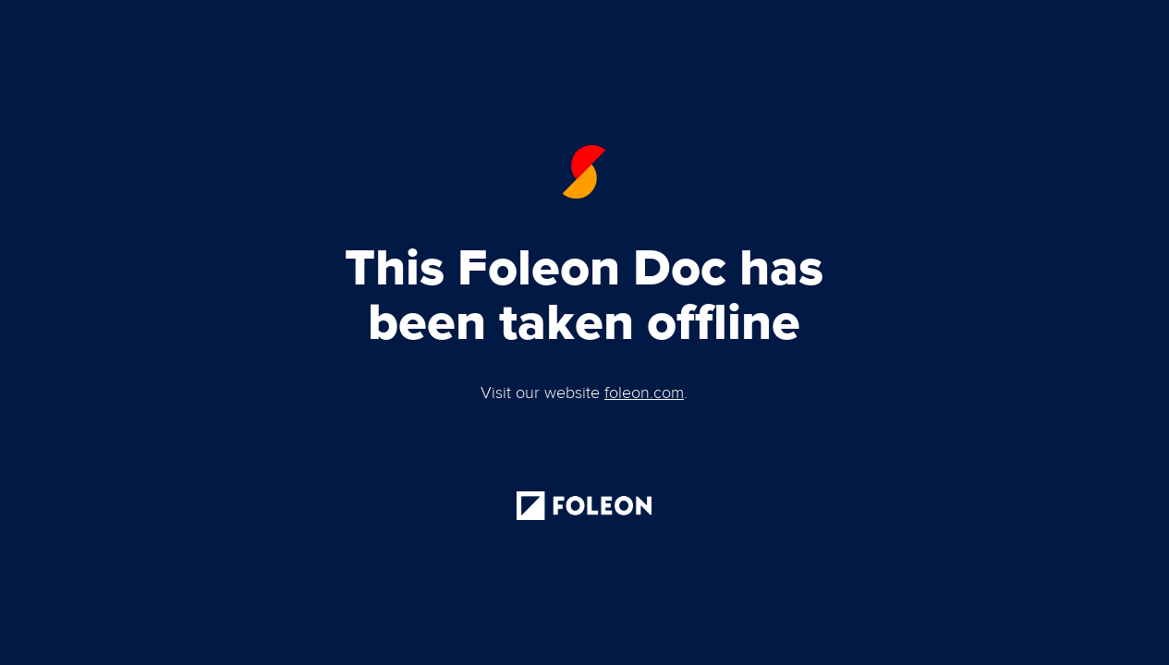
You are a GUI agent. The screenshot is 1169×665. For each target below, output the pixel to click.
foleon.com (644, 393)
